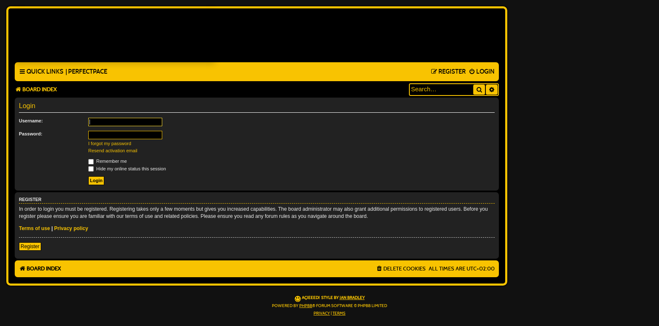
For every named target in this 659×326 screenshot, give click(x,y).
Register (30, 246)
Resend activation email (112, 150)
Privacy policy (71, 228)
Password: (30, 133)
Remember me (107, 161)
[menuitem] (86, 72)
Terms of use (34, 228)
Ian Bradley (352, 298)
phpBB (305, 306)
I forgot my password (109, 143)
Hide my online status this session (127, 168)
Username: (31, 120)
